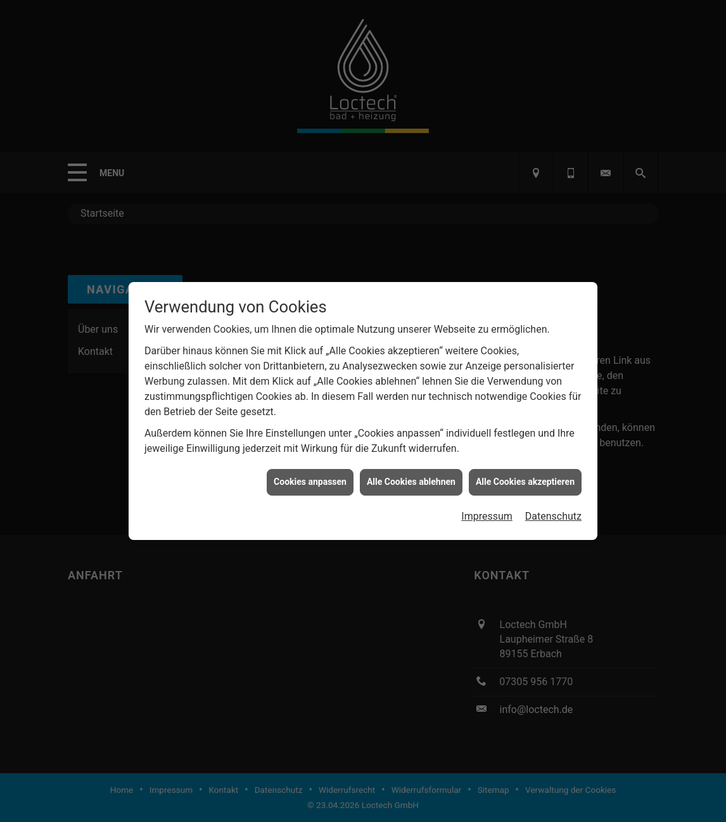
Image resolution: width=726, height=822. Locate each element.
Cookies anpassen (310, 477)
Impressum (487, 511)
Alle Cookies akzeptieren (525, 477)
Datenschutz (553, 511)
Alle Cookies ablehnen (411, 477)
